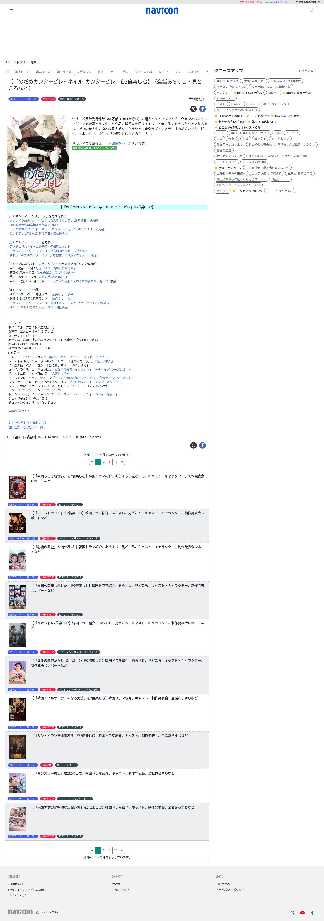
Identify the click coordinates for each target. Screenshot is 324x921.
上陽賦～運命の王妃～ (231, 173)
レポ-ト (164, 71)
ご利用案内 (15, 884)
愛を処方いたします (230, 144)
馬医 (277, 133)
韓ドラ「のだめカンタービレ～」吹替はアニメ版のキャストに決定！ (54, 255)
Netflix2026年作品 (249, 92)
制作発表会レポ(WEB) (232, 121)
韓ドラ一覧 (64, 71)
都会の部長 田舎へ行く (264, 156)
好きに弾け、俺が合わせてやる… (57, 268)
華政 (234, 133)
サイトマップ (17, 895)
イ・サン (292, 133)
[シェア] (202, 109)
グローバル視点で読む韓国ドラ (237, 110)
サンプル (222, 191)
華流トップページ (230, 168)
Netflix (223, 92)
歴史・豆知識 (143, 71)
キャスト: (14, 352)
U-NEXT (221, 104)
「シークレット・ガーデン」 (73, 394)
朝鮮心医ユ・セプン (256, 133)
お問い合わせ (120, 889)
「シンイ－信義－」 (105, 394)
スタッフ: (14, 323)
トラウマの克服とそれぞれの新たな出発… (77, 281)
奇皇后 (232, 138)
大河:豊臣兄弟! (254, 81)
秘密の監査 (224, 150)
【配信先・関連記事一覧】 (26, 427)
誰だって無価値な (296, 156)
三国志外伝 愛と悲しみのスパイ (267, 167)
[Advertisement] (162, 38)
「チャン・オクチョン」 (108, 382)
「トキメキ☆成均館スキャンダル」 (75, 377)
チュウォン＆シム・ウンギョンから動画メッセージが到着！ (49, 250)
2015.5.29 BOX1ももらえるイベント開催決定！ (40, 307)
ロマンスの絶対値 (254, 162)
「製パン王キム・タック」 (63, 357)
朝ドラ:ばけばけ (227, 81)
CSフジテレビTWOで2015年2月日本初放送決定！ (40, 233)
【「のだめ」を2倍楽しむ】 (27, 422)
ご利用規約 (223, 884)
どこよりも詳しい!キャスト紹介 (239, 127)
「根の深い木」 (82, 382)
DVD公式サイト (20, 410)
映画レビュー (280, 179)
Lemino (237, 104)
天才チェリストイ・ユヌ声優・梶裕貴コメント (40, 246)
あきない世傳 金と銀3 (231, 86)
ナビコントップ (15, 62)
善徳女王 (260, 138)
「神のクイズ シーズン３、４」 (113, 369)
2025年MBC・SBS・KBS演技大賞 (271, 86)
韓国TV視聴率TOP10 (264, 121)
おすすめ (194, 71)
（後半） (70, 294)
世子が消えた (280, 138)
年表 (113, 71)
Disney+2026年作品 (298, 92)
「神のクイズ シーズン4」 (115, 377)
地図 (125, 71)
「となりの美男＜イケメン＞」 (72, 369)
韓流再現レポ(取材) (288, 116)
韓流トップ (22, 71)
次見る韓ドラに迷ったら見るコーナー (241, 179)
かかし (310, 144)
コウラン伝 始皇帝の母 (266, 173)
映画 (101, 71)
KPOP (178, 71)
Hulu (253, 104)
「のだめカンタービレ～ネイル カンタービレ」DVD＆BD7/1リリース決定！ (58, 229)
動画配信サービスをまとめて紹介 (238, 185)
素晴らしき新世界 (289, 144)
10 (133, 461)
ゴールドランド (227, 162)
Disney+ (272, 92)
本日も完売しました (230, 156)
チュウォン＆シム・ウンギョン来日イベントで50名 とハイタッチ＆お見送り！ (61, 302)
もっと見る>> (280, 190)
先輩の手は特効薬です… (54, 276)
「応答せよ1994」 (60, 373)
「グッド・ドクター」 (95, 357)
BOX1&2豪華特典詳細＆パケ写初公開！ (34, 224)
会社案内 (117, 884)
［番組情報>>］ (116, 143)
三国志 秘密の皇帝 (300, 173)
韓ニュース (43, 71)
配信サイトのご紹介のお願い (27, 889)
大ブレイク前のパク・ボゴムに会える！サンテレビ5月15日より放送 (54, 220)
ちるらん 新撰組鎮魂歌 (285, 81)
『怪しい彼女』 (104, 361)
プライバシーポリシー (230, 889)
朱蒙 (246, 138)
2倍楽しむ (84, 71)
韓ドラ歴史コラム (274, 104)
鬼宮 (220, 138)
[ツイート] (193, 109)
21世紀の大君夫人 (260, 144)
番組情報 (197, 99)
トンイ (221, 133)
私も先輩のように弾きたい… (56, 272)
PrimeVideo (225, 98)
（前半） (56, 294)
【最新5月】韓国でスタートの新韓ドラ (243, 116)
